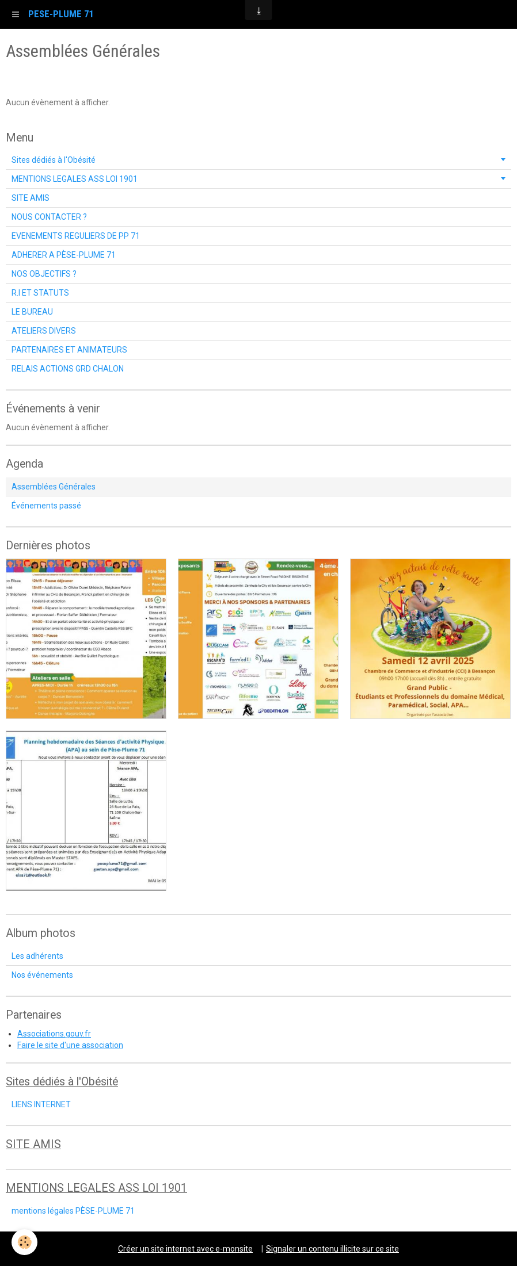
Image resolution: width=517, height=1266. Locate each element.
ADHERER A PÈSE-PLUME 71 (64, 254)
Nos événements (42, 975)
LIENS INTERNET (41, 1104)
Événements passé (46, 505)
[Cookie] (24, 1242)
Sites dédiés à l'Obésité (54, 160)
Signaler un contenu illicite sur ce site (332, 1248)
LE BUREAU (32, 311)
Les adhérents (37, 956)
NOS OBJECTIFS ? (44, 273)
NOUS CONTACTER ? (49, 216)
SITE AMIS (31, 197)
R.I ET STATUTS (40, 292)
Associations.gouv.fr (54, 1033)
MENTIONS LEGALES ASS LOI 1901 (75, 178)
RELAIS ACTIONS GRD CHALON (68, 368)
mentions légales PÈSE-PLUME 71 (73, 1210)
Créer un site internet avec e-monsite (185, 1248)
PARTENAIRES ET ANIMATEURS (69, 349)
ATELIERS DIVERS (44, 330)
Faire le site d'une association (70, 1045)
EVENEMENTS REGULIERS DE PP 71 (76, 235)
